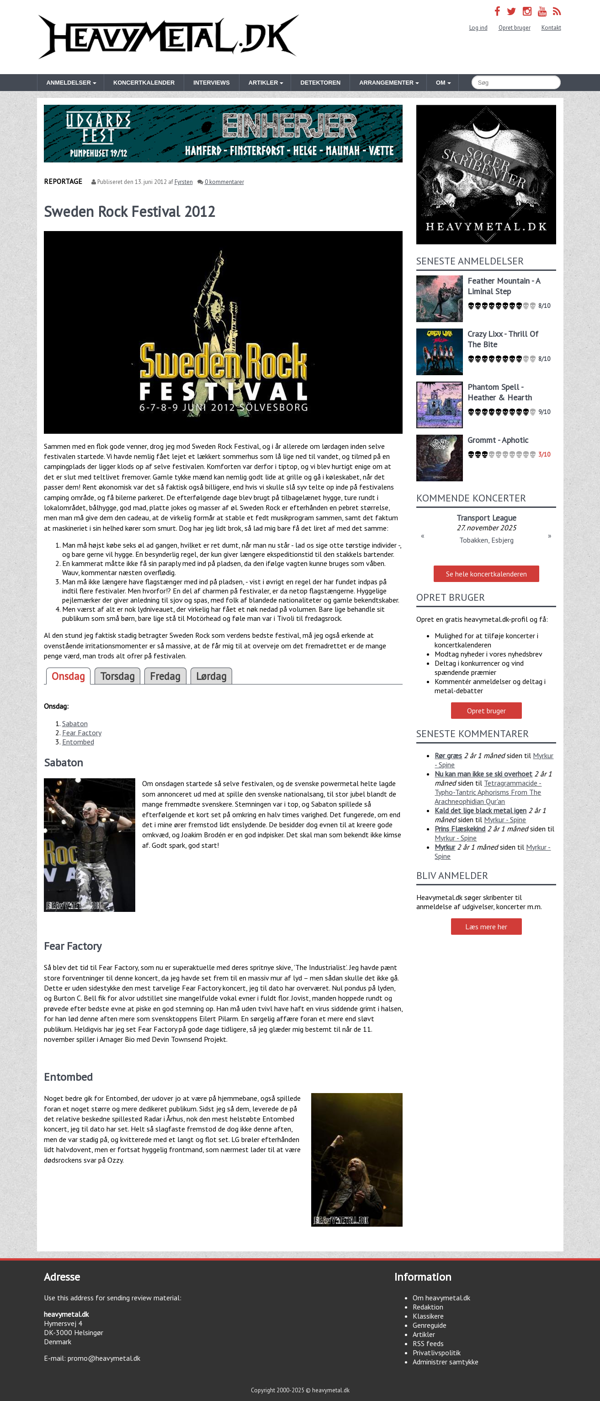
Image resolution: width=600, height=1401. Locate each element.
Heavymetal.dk (168, 37)
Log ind (478, 28)
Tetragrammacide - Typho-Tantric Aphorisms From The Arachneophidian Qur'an (488, 792)
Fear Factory (81, 732)
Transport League (486, 517)
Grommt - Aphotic (497, 440)
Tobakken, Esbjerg (486, 539)
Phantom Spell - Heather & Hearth (499, 392)
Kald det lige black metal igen (480, 810)
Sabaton (75, 723)
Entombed (78, 741)
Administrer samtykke (445, 1361)
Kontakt (551, 28)
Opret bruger (515, 28)
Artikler (424, 1334)
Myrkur (445, 846)
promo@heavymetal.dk (104, 1358)
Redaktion (428, 1306)
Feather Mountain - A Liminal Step (503, 285)
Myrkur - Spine (505, 819)
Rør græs (448, 755)
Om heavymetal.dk (441, 1297)
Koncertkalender (144, 82)
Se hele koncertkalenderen (486, 573)
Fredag (165, 676)
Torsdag (117, 676)
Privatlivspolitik (437, 1352)
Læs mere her (486, 926)
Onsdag (68, 676)
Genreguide (429, 1325)
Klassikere (428, 1315)
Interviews (211, 82)
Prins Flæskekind (460, 828)
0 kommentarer (224, 182)
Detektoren (320, 82)
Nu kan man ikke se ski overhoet (483, 773)
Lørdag (211, 676)
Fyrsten (184, 182)
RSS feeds (428, 1343)
